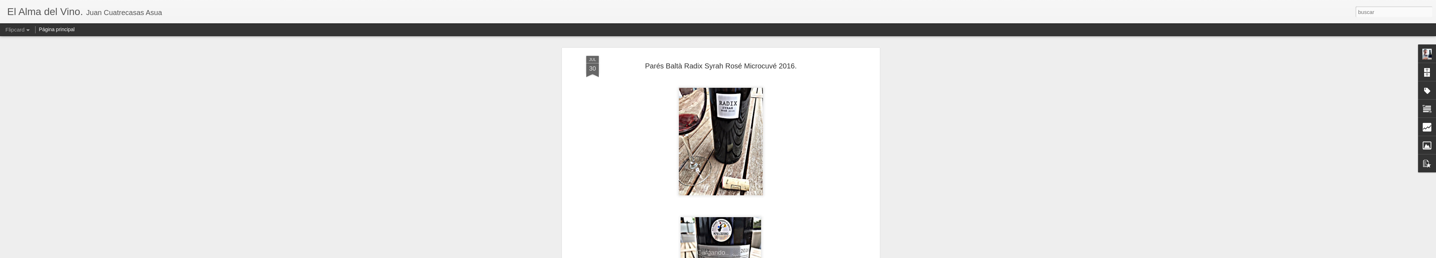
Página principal (57, 29)
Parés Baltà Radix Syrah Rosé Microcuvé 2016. (721, 66)
